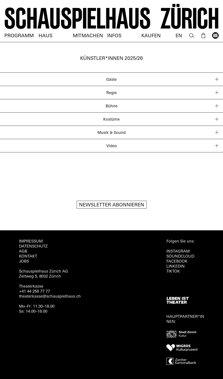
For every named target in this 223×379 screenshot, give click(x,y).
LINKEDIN (175, 266)
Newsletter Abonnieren (111, 205)
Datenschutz (33, 246)
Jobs (24, 261)
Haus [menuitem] (45, 36)
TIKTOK (173, 272)
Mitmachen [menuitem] (88, 36)
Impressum (31, 241)
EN (179, 36)
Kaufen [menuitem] (151, 36)
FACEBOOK (177, 261)
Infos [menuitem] (114, 36)
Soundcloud (180, 256)
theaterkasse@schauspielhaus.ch (50, 297)
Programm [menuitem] (19, 36)
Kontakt (28, 256)
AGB (23, 251)
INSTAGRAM (178, 251)
